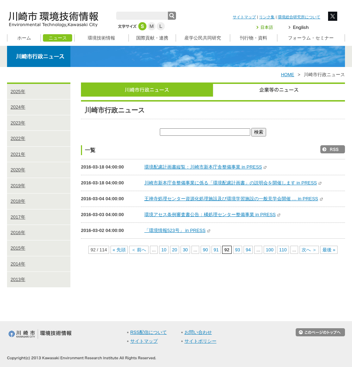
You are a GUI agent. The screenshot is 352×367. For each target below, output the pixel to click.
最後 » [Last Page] (328, 249)
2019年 (18, 185)
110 (283, 249)
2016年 (18, 232)
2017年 (18, 217)
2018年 (18, 201)
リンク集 (267, 17)
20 (174, 249)
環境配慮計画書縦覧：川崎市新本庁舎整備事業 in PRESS (205, 167)
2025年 (18, 91)
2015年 (18, 248)
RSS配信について (148, 332)
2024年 (18, 107)
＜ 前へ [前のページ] (138, 249)
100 (270, 249)
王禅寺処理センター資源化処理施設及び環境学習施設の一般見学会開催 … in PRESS (233, 198)
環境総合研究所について (299, 17)
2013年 (18, 279)
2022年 (18, 138)
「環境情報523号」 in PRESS (177, 230)
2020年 (18, 169)
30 (185, 249)
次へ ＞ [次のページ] (309, 249)
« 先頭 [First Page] (119, 249)
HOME (287, 74)
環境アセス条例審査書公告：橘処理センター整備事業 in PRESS (212, 214)
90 (205, 249)
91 (216, 249)
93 (237, 249)
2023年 (18, 123)
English (298, 27)
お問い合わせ (198, 332)
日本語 (269, 27)
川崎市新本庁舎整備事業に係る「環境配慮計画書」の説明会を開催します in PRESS (233, 182)
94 (248, 249)
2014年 (18, 264)
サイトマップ (244, 17)
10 (163, 249)
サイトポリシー (200, 341)
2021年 (18, 154)
